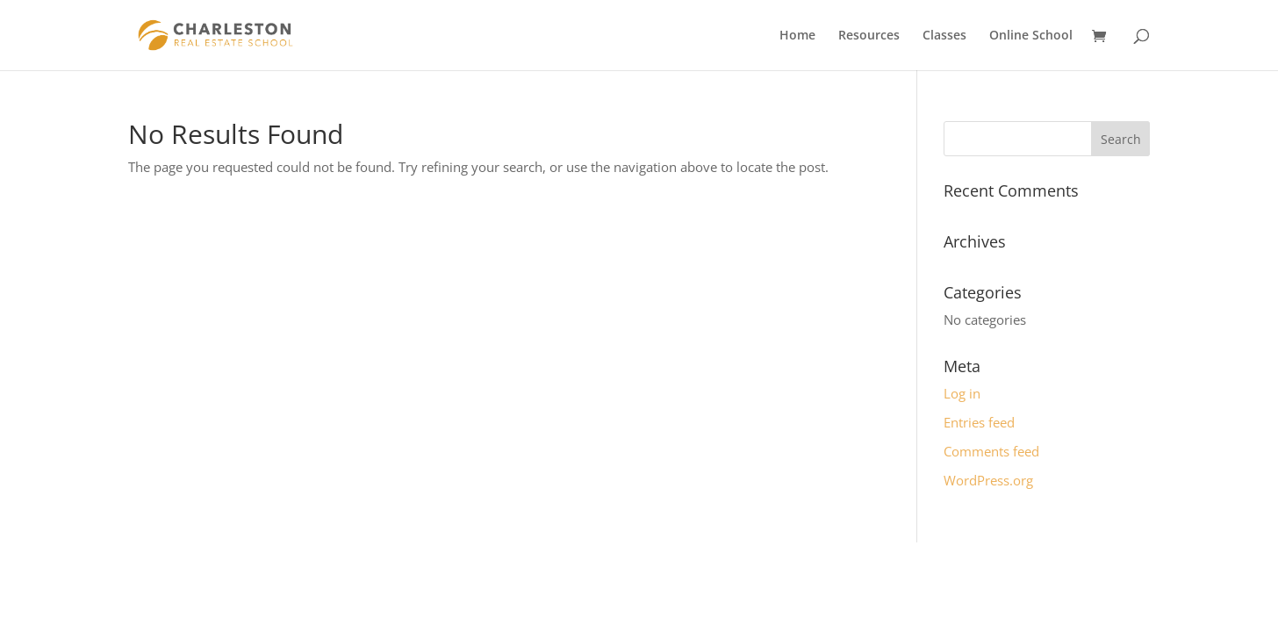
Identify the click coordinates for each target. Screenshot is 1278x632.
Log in (962, 393)
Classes (944, 36)
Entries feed (979, 422)
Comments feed (991, 451)
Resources (869, 36)
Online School (1031, 36)
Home (797, 36)
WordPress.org (988, 480)
